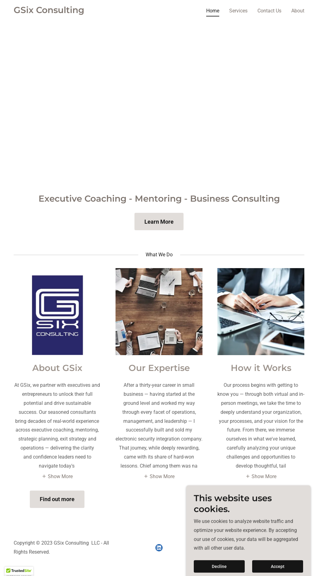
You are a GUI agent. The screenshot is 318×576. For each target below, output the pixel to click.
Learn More (159, 221)
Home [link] (212, 11)
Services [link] (238, 11)
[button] (57, 476)
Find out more (57, 499)
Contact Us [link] (269, 11)
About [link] (297, 11)
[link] (49, 11)
